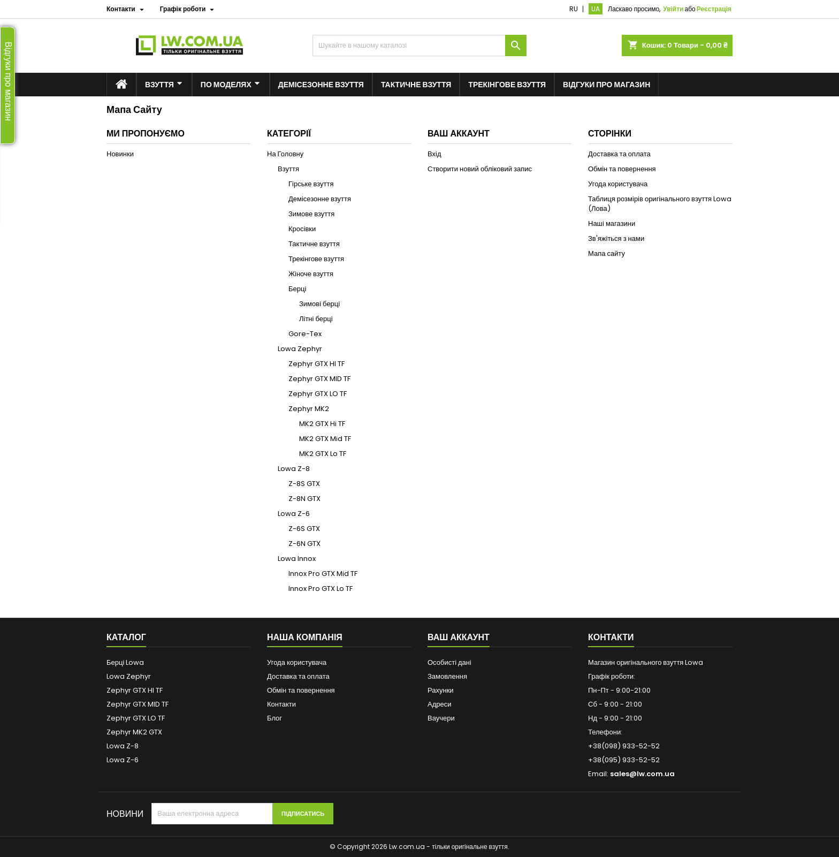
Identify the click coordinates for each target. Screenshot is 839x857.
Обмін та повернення (622, 169)
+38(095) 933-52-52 (624, 760)
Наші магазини (611, 223)
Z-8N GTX (304, 499)
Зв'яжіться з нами (616, 238)
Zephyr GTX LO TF (317, 394)
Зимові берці (319, 304)
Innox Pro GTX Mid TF (322, 573)
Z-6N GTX (304, 544)
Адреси (439, 704)
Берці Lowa (125, 662)
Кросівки (302, 229)
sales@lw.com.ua (642, 774)
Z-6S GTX (304, 529)
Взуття (288, 169)
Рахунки (441, 690)
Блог (274, 718)
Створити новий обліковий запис (480, 169)
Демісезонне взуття (319, 199)
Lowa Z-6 (294, 514)
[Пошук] (419, 45)
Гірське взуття (311, 184)
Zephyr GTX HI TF (316, 364)
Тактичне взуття (314, 244)
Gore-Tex (305, 334)
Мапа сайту (606, 253)
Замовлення (447, 676)
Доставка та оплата (619, 154)
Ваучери (441, 718)
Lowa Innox (297, 558)
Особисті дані (449, 662)
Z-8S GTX (304, 484)
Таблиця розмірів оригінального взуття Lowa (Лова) (659, 204)
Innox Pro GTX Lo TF (320, 588)
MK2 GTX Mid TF (325, 439)
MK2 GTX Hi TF (322, 424)
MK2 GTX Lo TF (322, 454)
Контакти (281, 704)
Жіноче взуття (310, 274)
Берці (297, 289)
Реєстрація (714, 8)
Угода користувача (617, 184)
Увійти (673, 8)
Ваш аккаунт (459, 637)
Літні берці (316, 319)
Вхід (434, 154)
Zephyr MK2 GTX (134, 732)
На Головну (285, 154)
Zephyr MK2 (308, 409)
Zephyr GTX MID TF (319, 379)
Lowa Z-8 (294, 469)
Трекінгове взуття (316, 259)
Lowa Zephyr (300, 349)
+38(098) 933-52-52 (624, 746)
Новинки (120, 154)
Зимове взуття (311, 214)
